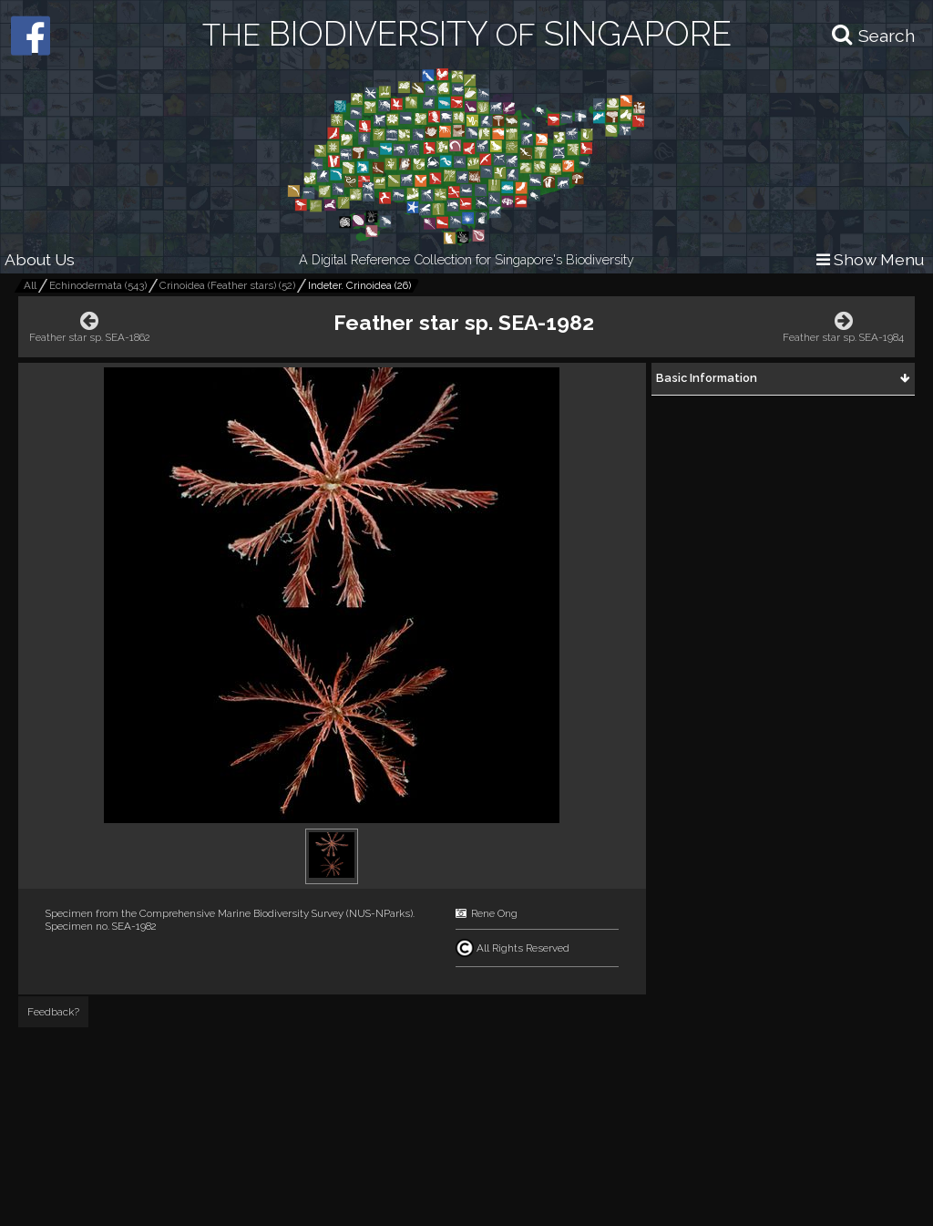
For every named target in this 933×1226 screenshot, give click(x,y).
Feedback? (53, 1011)
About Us (40, 259)
